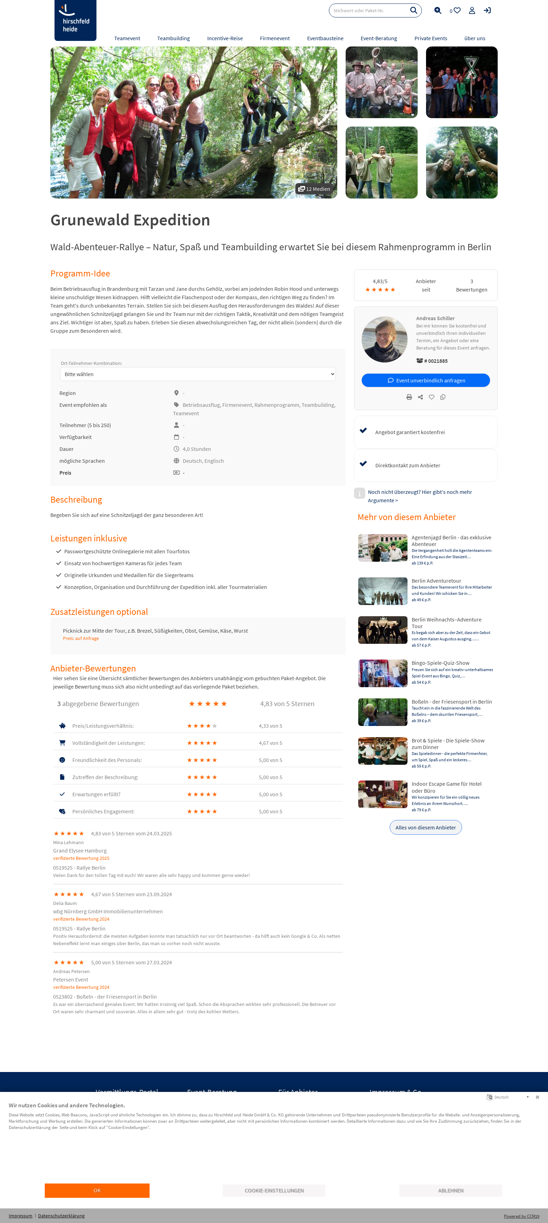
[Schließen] (537, 1097)
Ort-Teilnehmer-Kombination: (91, 363)
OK (97, 1190)
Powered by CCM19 (521, 1216)
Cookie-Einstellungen (274, 1190)
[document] (274, 1142)
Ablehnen (450, 1190)
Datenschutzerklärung (61, 1216)
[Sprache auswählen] (489, 1096)
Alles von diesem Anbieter (426, 827)
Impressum (21, 1216)
